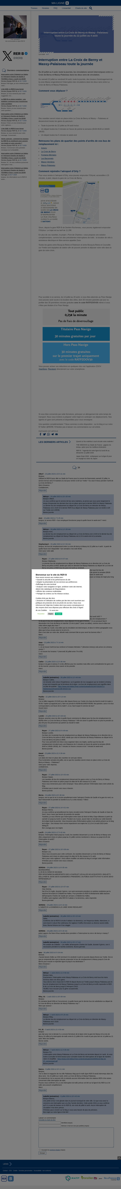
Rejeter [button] (51, 614)
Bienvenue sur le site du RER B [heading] (51, 575)
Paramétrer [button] (41, 614)
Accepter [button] (58, 614)
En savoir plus (54, 610)
